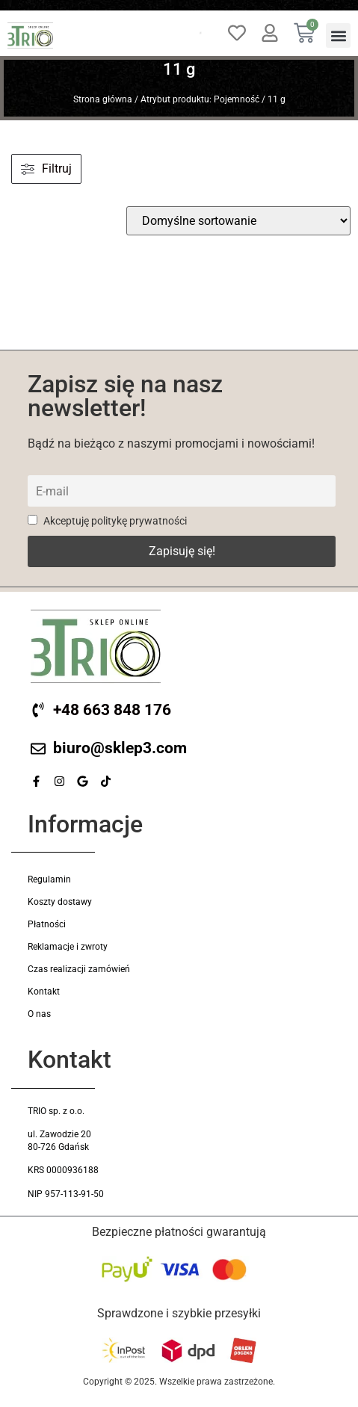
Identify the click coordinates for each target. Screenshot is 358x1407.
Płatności (47, 924)
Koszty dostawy (60, 902)
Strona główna (102, 99)
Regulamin (49, 879)
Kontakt (44, 991)
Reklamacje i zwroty (68, 946)
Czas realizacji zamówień (79, 969)
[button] (338, 35)
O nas (39, 1014)
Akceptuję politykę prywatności (107, 521)
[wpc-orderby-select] (238, 220)
